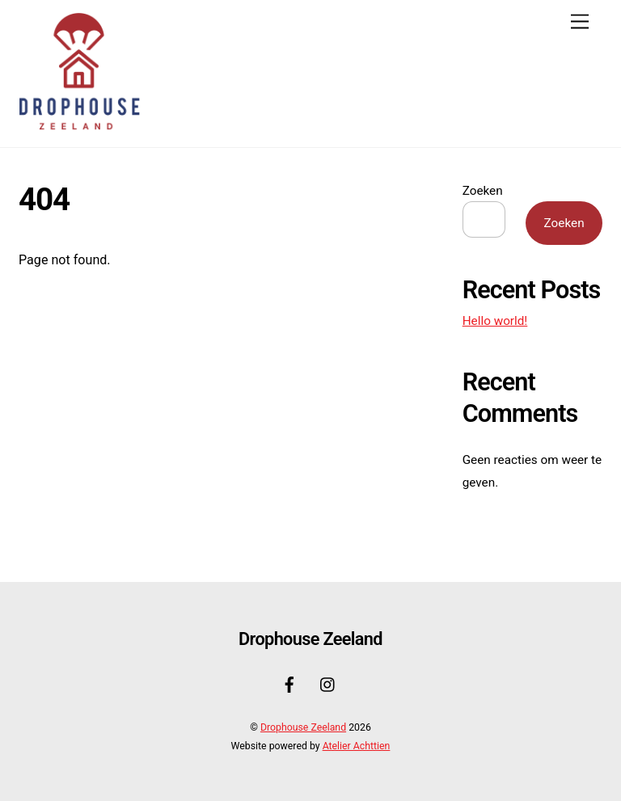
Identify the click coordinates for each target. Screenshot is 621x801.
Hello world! (495, 321)
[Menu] (580, 22)
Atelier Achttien (357, 746)
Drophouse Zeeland (303, 727)
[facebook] (289, 683)
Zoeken (483, 190)
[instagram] (328, 683)
